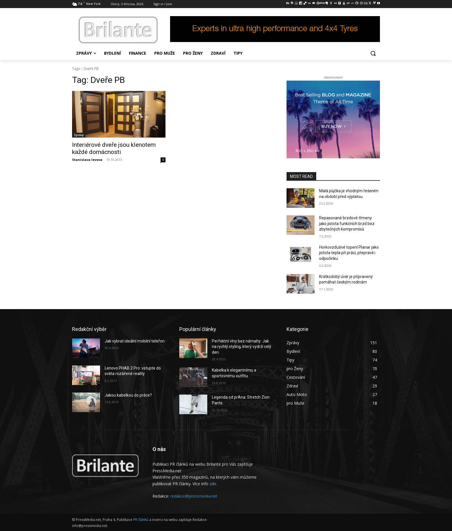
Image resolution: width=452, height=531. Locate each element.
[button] (373, 53)
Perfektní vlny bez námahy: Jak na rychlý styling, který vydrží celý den (241, 347)
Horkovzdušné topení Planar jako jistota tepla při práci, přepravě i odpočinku (349, 253)
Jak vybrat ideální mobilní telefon (135, 341)
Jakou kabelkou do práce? (128, 395)
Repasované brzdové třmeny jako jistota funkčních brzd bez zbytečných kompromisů (346, 223)
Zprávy (79, 135)
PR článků (140, 519)
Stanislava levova (87, 159)
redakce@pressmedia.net (193, 496)
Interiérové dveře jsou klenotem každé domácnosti (114, 148)
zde (213, 483)
